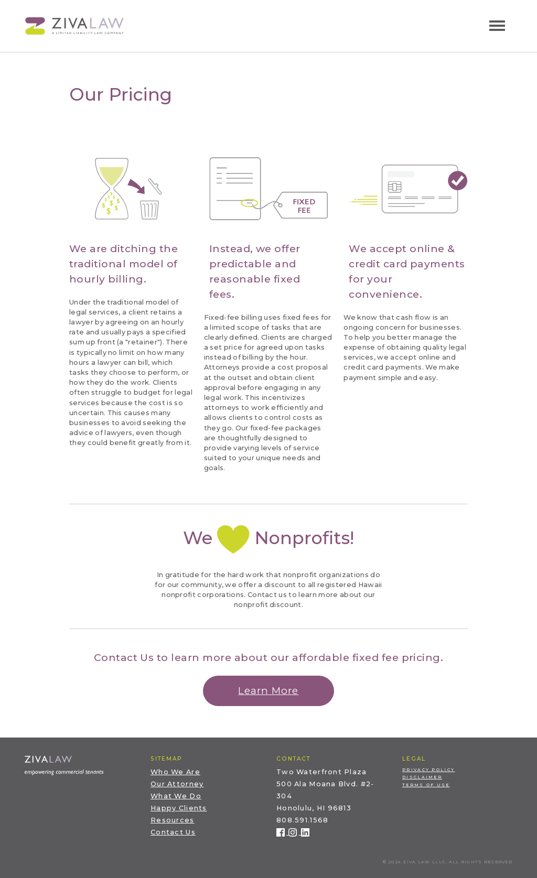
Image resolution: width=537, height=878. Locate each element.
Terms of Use (426, 785)
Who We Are (175, 772)
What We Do (176, 796)
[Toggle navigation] (497, 26)
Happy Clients (179, 808)
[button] (268, 691)
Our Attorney (177, 784)
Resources (173, 820)
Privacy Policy (428, 769)
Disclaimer (422, 777)
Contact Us (173, 832)
